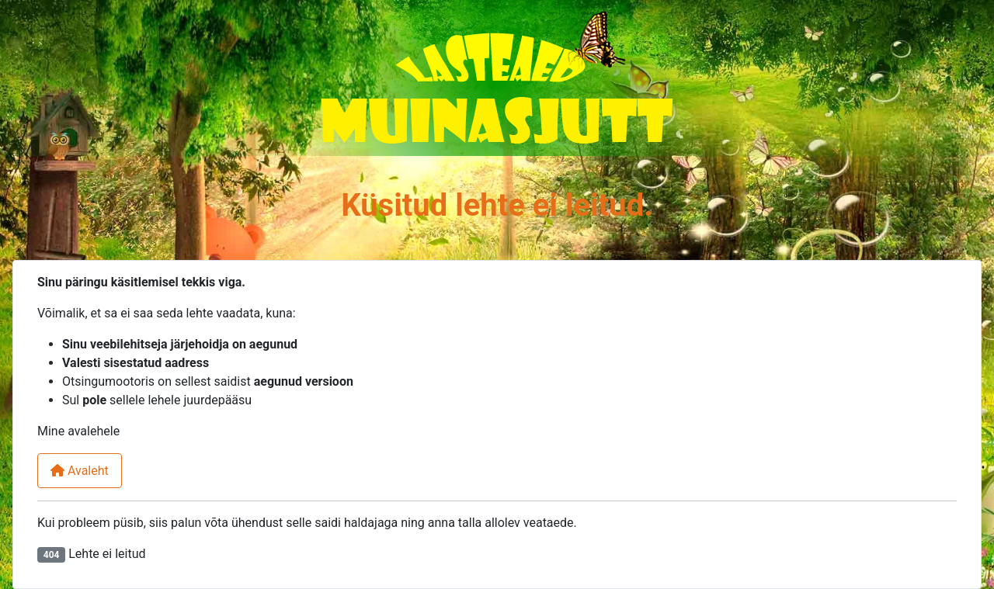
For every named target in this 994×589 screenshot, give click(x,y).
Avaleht (79, 470)
